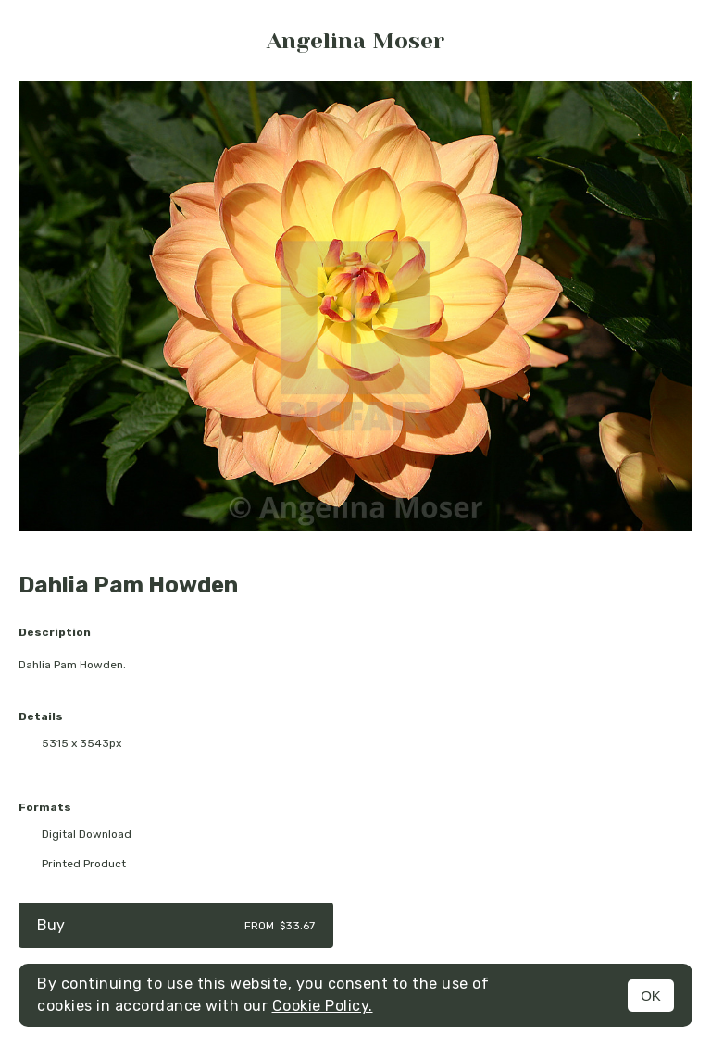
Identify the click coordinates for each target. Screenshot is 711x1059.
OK (651, 995)
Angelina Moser (355, 41)
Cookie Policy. (322, 1006)
